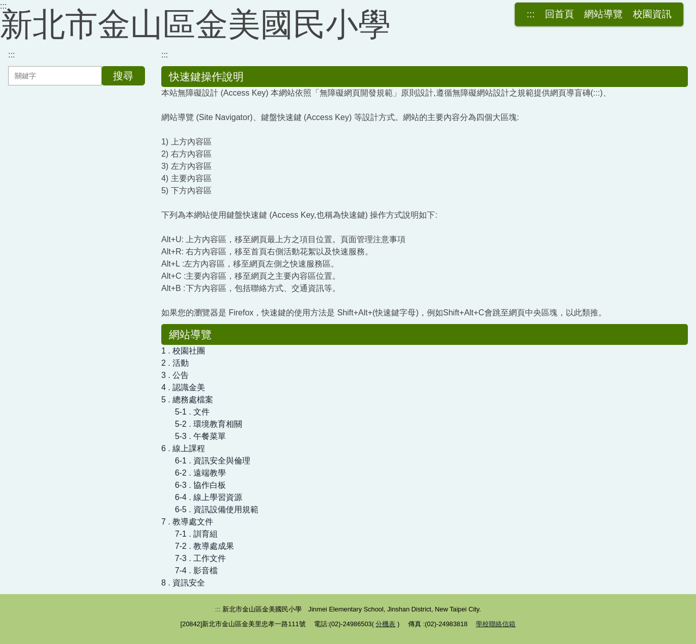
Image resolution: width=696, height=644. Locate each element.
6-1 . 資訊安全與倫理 (212, 460)
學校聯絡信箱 (495, 624)
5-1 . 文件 (192, 411)
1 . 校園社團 (183, 350)
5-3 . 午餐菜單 (200, 436)
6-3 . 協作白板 (200, 485)
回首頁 (559, 14)
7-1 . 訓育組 (196, 534)
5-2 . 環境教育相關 (208, 424)
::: (3, 6)
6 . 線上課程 (183, 448)
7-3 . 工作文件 (200, 558)
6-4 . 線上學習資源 (208, 497)
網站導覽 (603, 14)
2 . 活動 (175, 363)
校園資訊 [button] (652, 14)
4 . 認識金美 (183, 387)
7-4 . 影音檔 (196, 570)
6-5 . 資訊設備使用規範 (216, 509)
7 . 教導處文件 (187, 521)
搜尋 (123, 75)
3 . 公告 (175, 375)
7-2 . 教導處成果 (204, 546)
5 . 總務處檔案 (187, 399)
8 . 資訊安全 (183, 582)
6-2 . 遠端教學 (200, 473)
